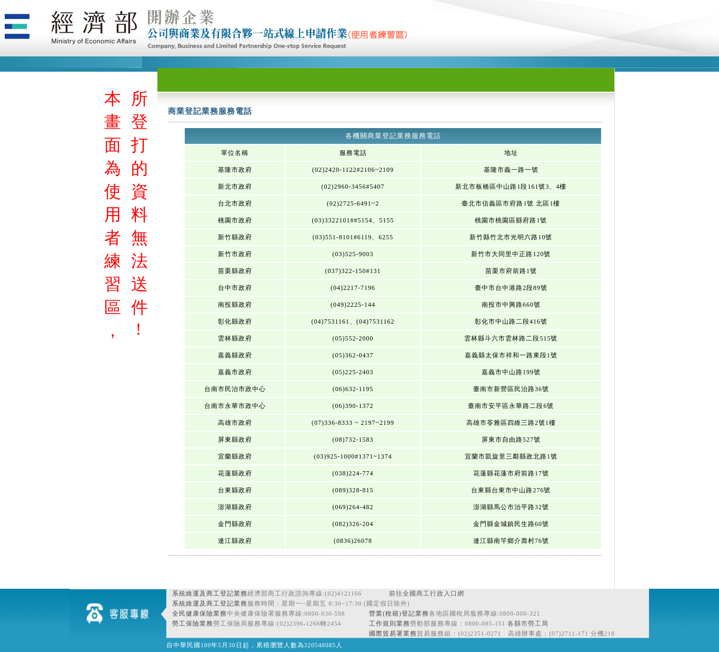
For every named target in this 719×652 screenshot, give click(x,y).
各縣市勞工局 (527, 623)
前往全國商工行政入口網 (426, 593)
